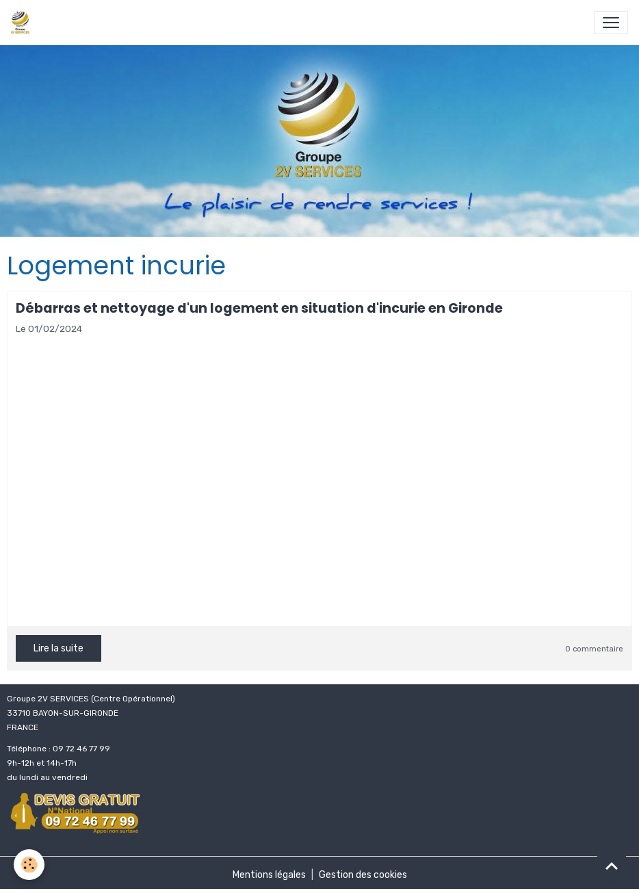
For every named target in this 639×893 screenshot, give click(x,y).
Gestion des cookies (363, 875)
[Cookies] (29, 864)
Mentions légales (269, 875)
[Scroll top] (612, 866)
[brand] (23, 22)
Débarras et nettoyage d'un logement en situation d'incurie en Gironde (259, 308)
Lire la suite (58, 648)
